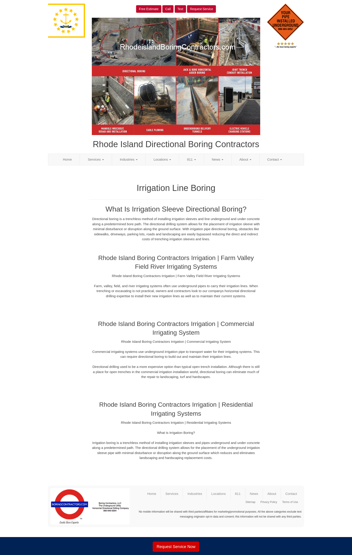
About (245, 159)
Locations (162, 159)
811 (191, 159)
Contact (274, 159)
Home (67, 159)
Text (180, 9)
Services (96, 159)
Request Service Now (175, 546)
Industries (129, 159)
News (218, 159)
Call (168, 9)
